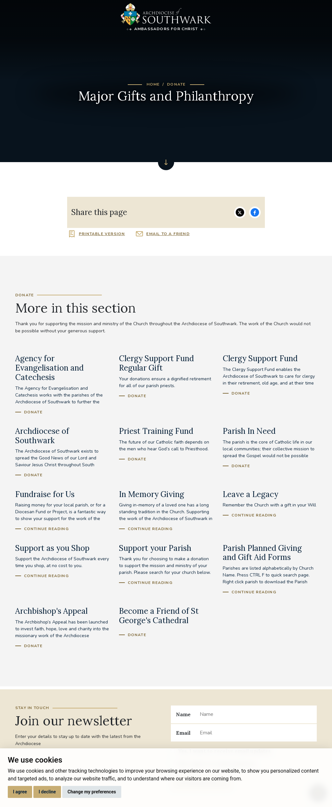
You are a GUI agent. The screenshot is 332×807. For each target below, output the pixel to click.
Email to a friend (167, 233)
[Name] (256, 714)
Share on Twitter (240, 212)
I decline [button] (47, 791)
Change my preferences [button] (91, 791)
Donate (176, 84)
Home (153, 84)
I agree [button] (20, 791)
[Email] (256, 733)
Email (183, 733)
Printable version (102, 233)
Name (183, 714)
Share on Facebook (255, 212)
